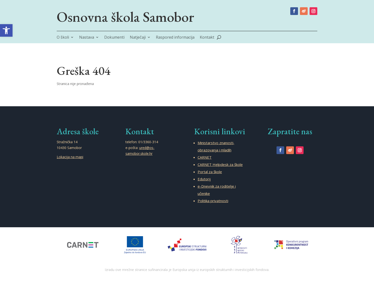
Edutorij (204, 179)
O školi (63, 38)
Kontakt (207, 38)
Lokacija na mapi (70, 157)
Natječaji (138, 38)
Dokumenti (114, 38)
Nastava (86, 38)
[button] (6, 30)
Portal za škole (210, 171)
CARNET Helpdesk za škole (220, 164)
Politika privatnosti (213, 200)
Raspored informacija (175, 38)
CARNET (205, 157)
